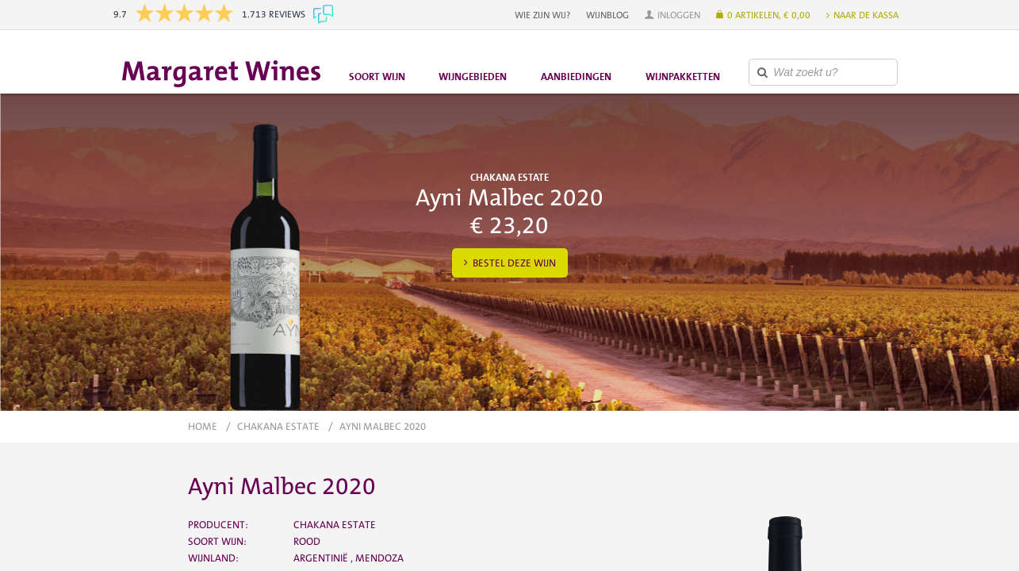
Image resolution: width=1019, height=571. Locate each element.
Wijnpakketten (682, 76)
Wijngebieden (473, 76)
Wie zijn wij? (542, 15)
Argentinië (322, 558)
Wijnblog (607, 15)
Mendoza (379, 558)
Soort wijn (377, 76)
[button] (672, 15)
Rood (306, 541)
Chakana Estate (278, 426)
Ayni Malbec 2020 (382, 426)
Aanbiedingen (576, 76)
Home (202, 426)
